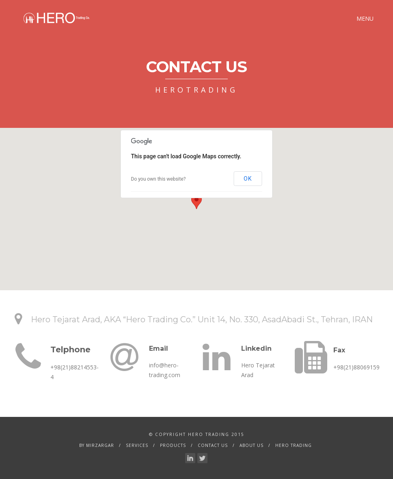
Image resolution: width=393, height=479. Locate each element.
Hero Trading (293, 445)
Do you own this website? (158, 179)
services (137, 445)
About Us (251, 445)
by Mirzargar (96, 445)
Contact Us (213, 445)
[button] (196, 201)
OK (248, 178)
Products (173, 445)
